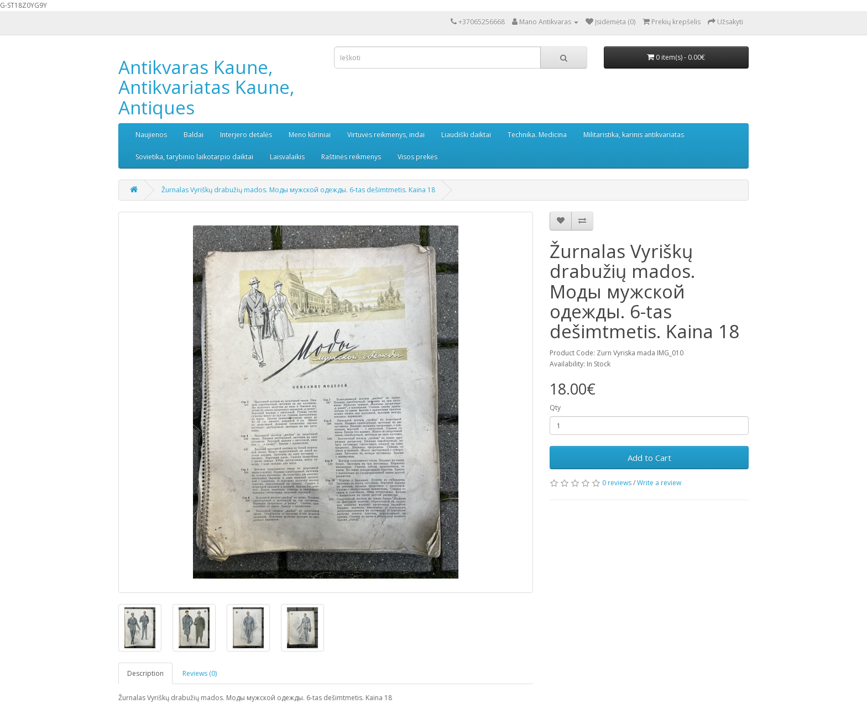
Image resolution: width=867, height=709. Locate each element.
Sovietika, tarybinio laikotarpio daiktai (194, 156)
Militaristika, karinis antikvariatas (633, 134)
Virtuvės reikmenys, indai (386, 134)
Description (145, 673)
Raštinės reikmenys (351, 156)
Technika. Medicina (537, 134)
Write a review (659, 482)
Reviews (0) (199, 673)
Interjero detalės (246, 134)
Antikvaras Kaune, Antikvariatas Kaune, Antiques (206, 87)
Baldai (193, 134)
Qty (555, 407)
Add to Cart (649, 457)
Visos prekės (417, 156)
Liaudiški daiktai (466, 134)
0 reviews (616, 482)
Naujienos (151, 134)
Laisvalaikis (287, 156)
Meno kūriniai (310, 134)
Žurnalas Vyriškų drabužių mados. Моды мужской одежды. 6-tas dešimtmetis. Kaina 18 (298, 190)
